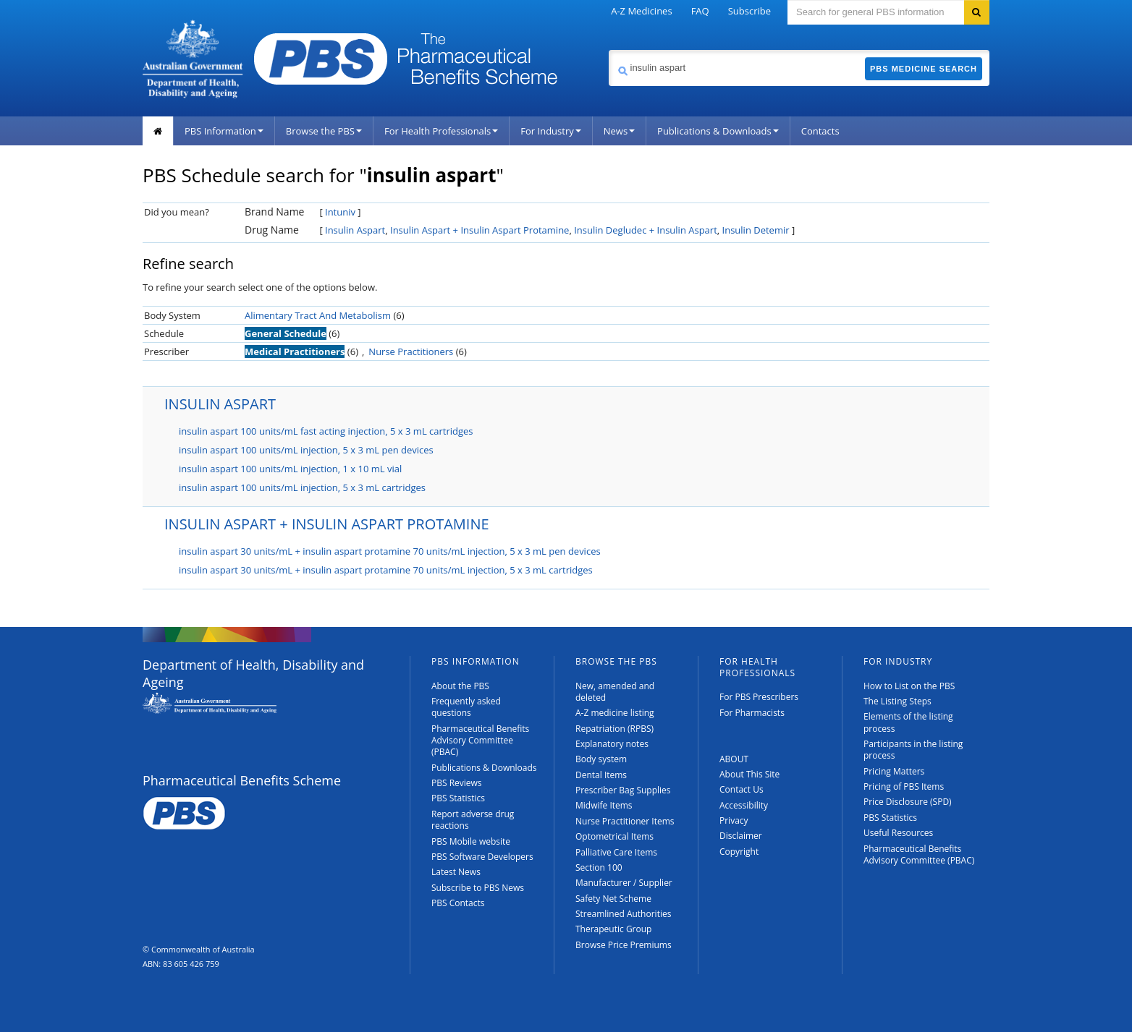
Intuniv (340, 211)
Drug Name (272, 229)
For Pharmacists (752, 713)
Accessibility (743, 805)
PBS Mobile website (470, 841)
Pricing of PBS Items (903, 786)
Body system (601, 759)
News (619, 130)
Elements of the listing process (908, 722)
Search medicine (608, 49)
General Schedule (285, 333)
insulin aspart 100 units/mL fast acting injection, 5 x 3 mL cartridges (326, 431)
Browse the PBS (324, 130)
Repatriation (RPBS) (614, 728)
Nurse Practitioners (410, 351)
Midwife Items (604, 805)
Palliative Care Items (616, 852)
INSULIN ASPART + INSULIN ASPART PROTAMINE (326, 524)
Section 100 (598, 867)
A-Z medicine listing (614, 713)
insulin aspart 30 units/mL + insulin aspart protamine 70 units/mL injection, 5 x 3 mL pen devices (390, 551)
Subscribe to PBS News (477, 888)
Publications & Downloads (718, 130)
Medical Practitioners (295, 351)
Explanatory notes (612, 744)
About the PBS (460, 686)
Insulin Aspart (355, 229)
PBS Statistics (458, 798)
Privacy (733, 820)
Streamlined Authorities (623, 914)
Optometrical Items (614, 836)
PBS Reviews (456, 783)
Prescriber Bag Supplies (623, 790)
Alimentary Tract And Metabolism (318, 315)
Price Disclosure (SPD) (907, 802)
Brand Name (274, 211)
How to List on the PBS (909, 686)
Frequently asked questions (466, 707)
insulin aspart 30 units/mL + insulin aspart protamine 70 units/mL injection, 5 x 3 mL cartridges (386, 569)
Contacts (820, 130)
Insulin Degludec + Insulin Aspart (645, 229)
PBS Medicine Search (923, 68)
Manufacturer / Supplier (623, 883)
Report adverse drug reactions (472, 820)
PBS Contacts (458, 903)
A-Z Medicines (641, 10)
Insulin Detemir (756, 229)
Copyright (739, 851)
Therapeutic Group (613, 929)
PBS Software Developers (482, 856)
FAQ (700, 10)
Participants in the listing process (913, 750)
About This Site (749, 774)
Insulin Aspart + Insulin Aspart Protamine (479, 229)
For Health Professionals (441, 130)
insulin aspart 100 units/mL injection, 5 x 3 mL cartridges (302, 487)
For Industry (550, 130)
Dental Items (601, 775)
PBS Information (224, 130)
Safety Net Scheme (613, 898)
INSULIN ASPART (220, 404)
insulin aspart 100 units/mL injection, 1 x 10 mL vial (290, 468)
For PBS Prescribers (758, 697)
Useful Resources (898, 833)
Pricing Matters (893, 771)
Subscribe (749, 10)
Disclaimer (740, 836)
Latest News (456, 872)
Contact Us (741, 789)
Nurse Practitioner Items (625, 821)
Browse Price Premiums (623, 945)
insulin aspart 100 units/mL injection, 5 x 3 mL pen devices (306, 449)
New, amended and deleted (614, 692)
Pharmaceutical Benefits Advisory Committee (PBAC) (480, 740)
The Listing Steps (897, 701)
